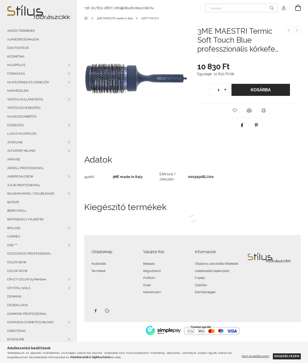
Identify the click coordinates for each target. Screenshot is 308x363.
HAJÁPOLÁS (16, 65)
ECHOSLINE (15, 339)
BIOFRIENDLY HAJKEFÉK (25, 219)
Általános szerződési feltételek (216, 263)
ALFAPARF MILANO (21, 150)
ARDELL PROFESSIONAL (25, 168)
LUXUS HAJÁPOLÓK (22, 133)
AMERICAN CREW (20, 176)
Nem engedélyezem (255, 356)
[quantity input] (219, 90)
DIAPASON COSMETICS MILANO (30, 322)
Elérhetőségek (205, 292)
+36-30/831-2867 (98, 8)
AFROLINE (15, 142)
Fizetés (200, 278)
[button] (234, 110)
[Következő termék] (297, 30)
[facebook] (242, 125)
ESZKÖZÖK (15, 125)
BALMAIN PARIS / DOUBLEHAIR (30, 193)
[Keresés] (241, 8)
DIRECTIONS (16, 331)
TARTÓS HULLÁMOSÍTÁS (25, 99)
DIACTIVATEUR (18, 48)
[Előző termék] (288, 30)
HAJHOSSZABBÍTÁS (21, 116)
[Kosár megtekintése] (295, 8)
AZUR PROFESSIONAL (23, 185)
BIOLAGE (13, 228)
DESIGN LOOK (17, 305)
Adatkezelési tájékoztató (212, 271)
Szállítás (201, 285)
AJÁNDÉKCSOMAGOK (23, 39)
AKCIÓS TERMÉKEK (21, 31)
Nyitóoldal (98, 263)
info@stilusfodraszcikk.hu (134, 8)
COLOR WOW (17, 271)
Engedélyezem (286, 356)
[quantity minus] (212, 90)
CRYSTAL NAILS (18, 288)
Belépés (149, 263)
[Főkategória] (86, 18)
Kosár (147, 285)
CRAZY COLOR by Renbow (26, 279)
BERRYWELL (16, 210)
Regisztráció (152, 271)
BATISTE (13, 202)
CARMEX (13, 236)
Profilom (149, 278)
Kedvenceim (152, 292)
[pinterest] (256, 125)
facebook (95, 311)
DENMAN (14, 296)
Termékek (98, 271)
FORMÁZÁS (16, 73)
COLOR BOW (16, 262)
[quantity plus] (225, 90)
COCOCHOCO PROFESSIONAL (29, 253)
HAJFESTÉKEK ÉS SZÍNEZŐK (28, 82)
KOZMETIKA (16, 56)
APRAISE (13, 159)
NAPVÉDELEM (17, 90)
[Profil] (284, 8)
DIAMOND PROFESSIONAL (27, 314)
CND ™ (12, 245)
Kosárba (261, 89)
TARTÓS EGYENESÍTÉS (23, 108)
